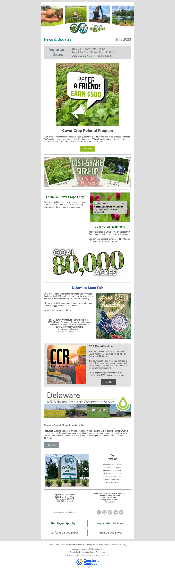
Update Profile (75, 552)
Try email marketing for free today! (87, 567)
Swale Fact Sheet (110, 532)
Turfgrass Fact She (63, 532)
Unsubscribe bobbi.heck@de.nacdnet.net (87, 549)
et (77, 532)
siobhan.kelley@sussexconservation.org (86, 555)
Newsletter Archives (110, 523)
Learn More (88, 148)
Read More (52, 445)
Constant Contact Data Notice (93, 552)
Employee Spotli (62, 523)
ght (75, 523)
